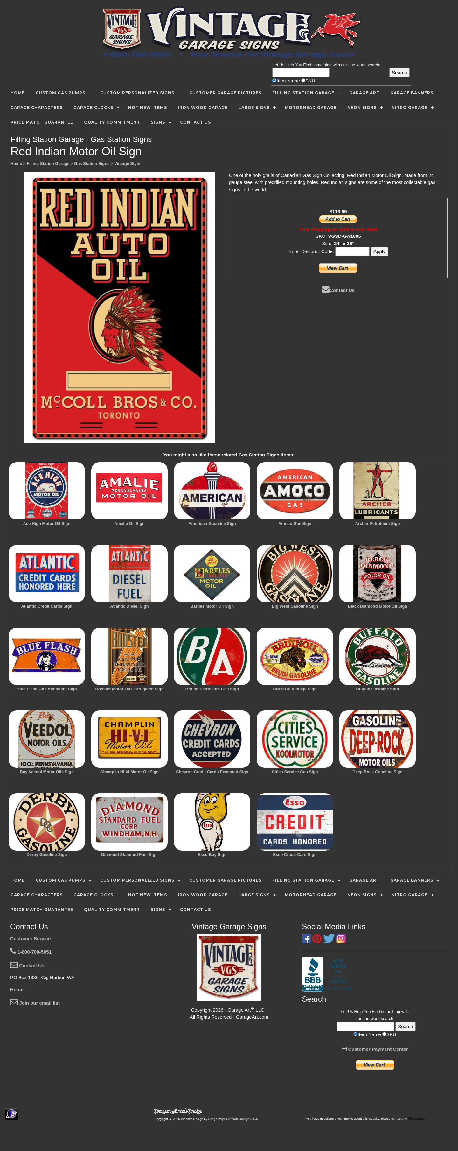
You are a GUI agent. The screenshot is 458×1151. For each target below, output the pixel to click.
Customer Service (30, 938)
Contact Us (338, 290)
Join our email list (35, 1003)
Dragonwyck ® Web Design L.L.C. (233, 1119)
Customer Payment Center (375, 1049)
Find (307, 64)
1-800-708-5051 (31, 952)
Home (17, 989)
